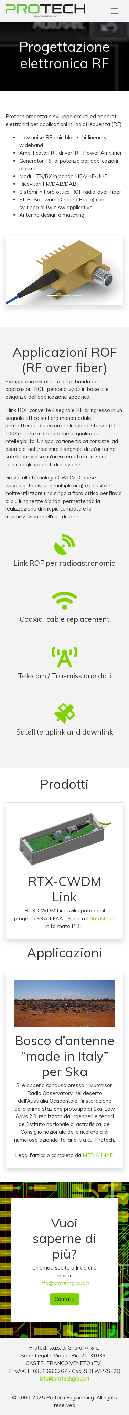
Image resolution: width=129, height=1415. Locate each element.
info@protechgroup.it (64, 1283)
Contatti (64, 1299)
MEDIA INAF (98, 1155)
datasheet (102, 918)
